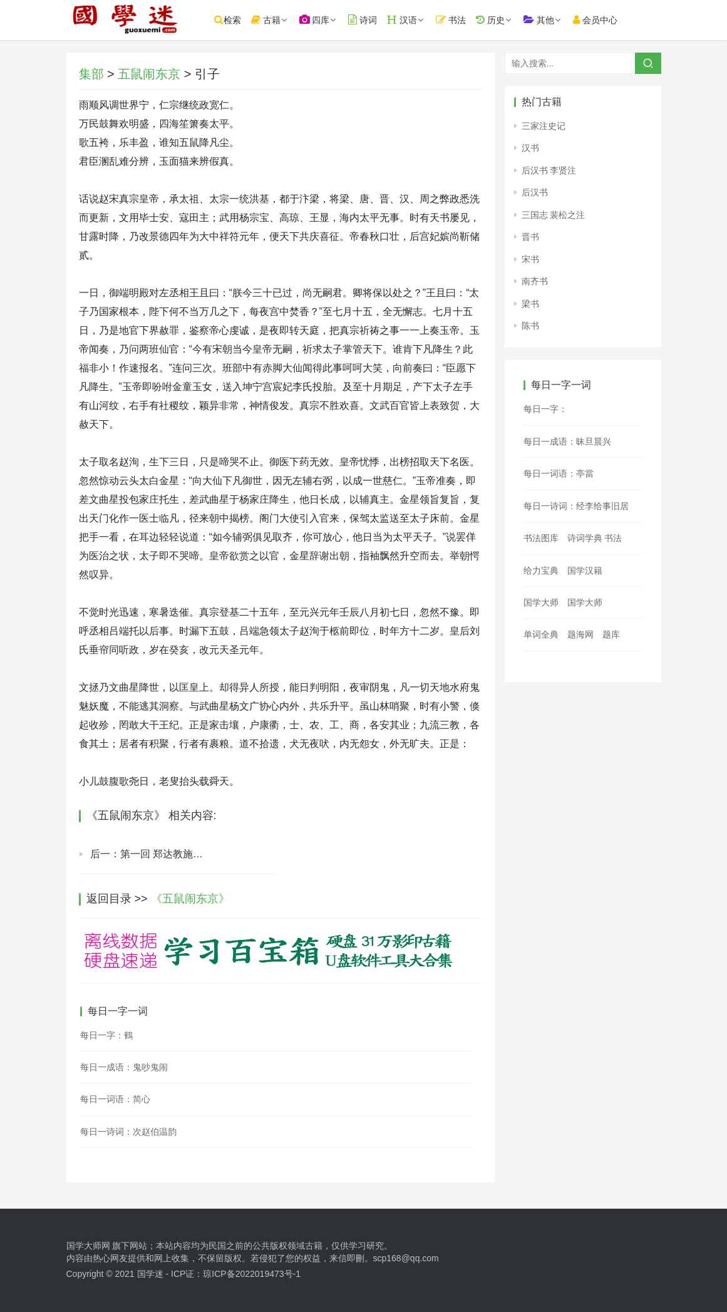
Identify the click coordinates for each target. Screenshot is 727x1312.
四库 (322, 19)
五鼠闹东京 (149, 74)
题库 (611, 634)
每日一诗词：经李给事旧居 (576, 506)
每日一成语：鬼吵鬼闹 (124, 1067)
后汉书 (535, 192)
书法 (459, 19)
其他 (547, 19)
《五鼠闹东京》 (190, 898)
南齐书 (535, 281)
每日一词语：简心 (115, 1099)
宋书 (530, 259)
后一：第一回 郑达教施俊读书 (156, 854)
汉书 (530, 148)
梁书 (530, 304)
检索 (235, 19)
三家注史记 (543, 126)
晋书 (530, 237)
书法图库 (541, 538)
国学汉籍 (584, 571)
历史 (498, 19)
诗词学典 (584, 538)
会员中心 (603, 19)
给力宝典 (541, 571)
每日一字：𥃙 (545, 409)
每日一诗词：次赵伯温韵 (128, 1132)
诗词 (370, 19)
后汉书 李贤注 (549, 170)
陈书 (530, 326)
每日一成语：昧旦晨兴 (567, 441)
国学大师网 (88, 1246)
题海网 (580, 634)
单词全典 (541, 634)
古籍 (274, 19)
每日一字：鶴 (106, 1035)
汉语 (410, 19)
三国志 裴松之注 (553, 215)
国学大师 (541, 602)
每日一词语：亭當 (558, 473)
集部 (91, 74)
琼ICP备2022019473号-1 (252, 1274)
